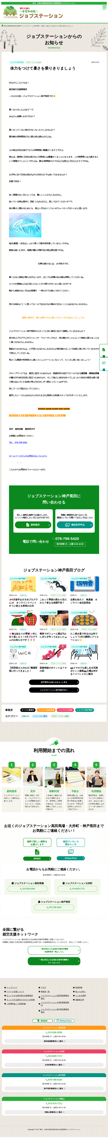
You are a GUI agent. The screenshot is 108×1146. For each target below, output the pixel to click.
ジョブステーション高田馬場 (54, 1037)
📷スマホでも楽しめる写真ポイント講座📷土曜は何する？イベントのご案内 (84, 673)
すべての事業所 (29, 713)
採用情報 (78, 994)
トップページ (12, 994)
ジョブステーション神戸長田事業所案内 (55, 1017)
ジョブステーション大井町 (54, 1060)
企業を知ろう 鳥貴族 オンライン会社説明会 (83, 603)
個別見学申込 (75, 525)
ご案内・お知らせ (46, 26)
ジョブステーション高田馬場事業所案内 (55, 1003)
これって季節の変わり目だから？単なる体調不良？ (53, 603)
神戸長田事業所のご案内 (53, 1097)
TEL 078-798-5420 (18, 442)
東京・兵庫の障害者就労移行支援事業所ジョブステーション (54, 3)
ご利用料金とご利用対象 (16, 1010)
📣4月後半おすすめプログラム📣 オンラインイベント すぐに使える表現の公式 (23, 605)
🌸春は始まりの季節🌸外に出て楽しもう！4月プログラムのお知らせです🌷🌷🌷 (23, 639)
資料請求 (33, 525)
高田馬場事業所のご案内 (53, 1050)
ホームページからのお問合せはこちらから (28, 456)
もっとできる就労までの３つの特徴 (21, 1006)
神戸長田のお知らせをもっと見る (54, 685)
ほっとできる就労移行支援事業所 (20, 1002)
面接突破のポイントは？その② (53, 672)
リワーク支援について (15, 998)
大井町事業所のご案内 (53, 1074)
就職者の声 (79, 1006)
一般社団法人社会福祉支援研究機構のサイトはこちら (54, 967)
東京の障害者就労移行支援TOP (13, 26)
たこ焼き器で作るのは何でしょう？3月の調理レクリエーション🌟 (84, 639)
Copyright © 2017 (34, 1138)
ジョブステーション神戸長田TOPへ (54, 692)
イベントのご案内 (43, 721)
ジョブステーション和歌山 (54, 1108)
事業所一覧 (45, 998)
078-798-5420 (70, 540)
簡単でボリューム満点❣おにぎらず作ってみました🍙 (53, 637)
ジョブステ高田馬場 (49, 713)
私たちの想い (80, 998)
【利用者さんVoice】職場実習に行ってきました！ (23, 672)
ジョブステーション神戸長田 (31, 26)
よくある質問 (80, 1002)
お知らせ (23, 597)
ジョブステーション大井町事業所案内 (55, 1010)
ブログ (43, 994)
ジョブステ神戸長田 (17, 62)
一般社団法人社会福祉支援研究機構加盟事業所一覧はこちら (54, 956)
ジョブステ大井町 (70, 713)
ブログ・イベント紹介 (33, 62)
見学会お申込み (71, 864)
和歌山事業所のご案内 (53, 1121)
